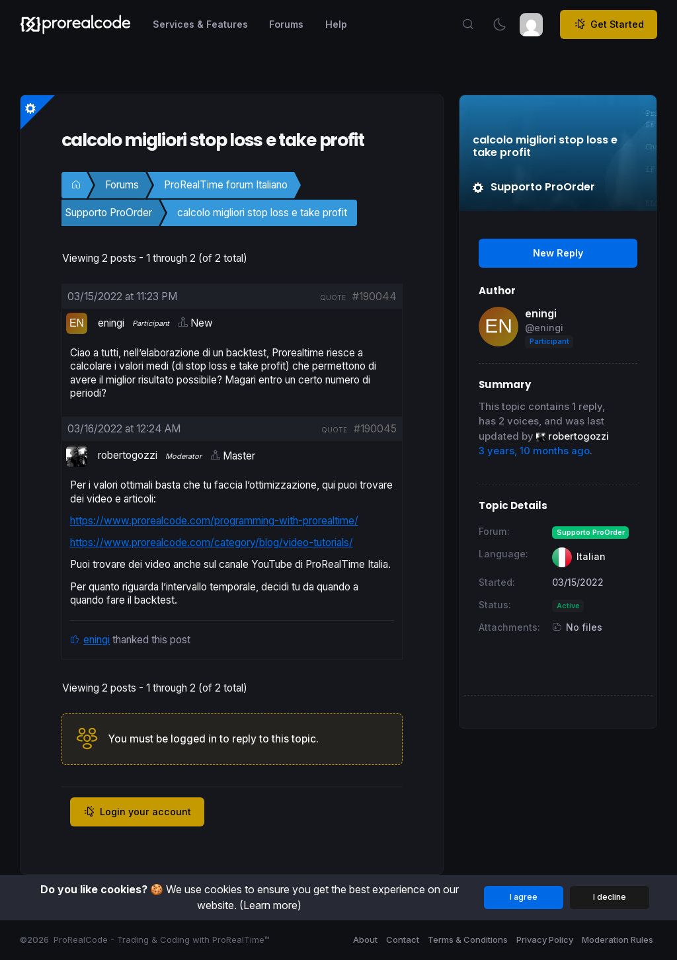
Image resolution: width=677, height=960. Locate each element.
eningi (96, 639)
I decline (609, 897)
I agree (524, 897)
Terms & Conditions (468, 939)
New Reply (558, 253)
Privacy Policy (544, 939)
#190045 (375, 428)
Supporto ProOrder (108, 212)
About (365, 939)
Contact (402, 939)
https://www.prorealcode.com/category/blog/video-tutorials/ (211, 542)
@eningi (544, 327)
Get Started (609, 24)
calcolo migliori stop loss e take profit (262, 212)
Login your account (137, 812)
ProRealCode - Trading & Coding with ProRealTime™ (162, 939)
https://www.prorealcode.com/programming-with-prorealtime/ (214, 520)
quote (333, 297)
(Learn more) (270, 905)
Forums (122, 185)
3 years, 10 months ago (534, 451)
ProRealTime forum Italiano (226, 185)
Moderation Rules (617, 939)
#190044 (374, 296)
